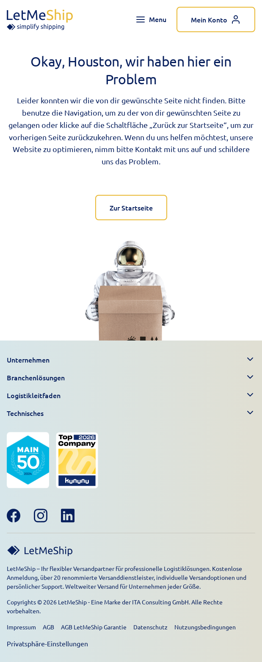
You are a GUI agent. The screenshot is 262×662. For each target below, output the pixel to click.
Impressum (21, 627)
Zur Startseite (131, 207)
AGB (48, 627)
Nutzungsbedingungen (205, 627)
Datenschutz (150, 627)
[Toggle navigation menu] (151, 19)
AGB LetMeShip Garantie (94, 627)
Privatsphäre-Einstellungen (47, 643)
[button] (131, 359)
